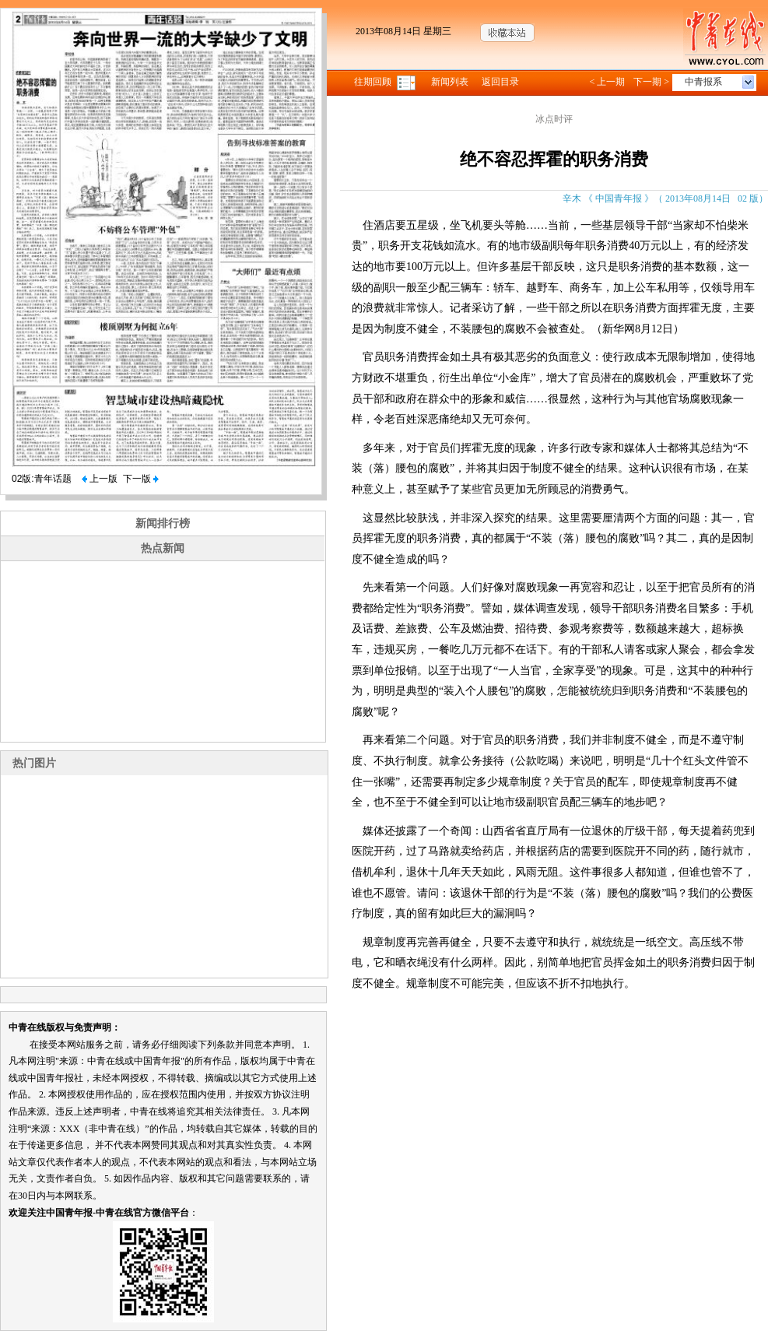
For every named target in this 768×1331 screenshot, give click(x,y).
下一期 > (651, 81)
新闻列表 (449, 81)
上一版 (99, 478)
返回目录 (500, 81)
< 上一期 (607, 81)
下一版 (141, 478)
